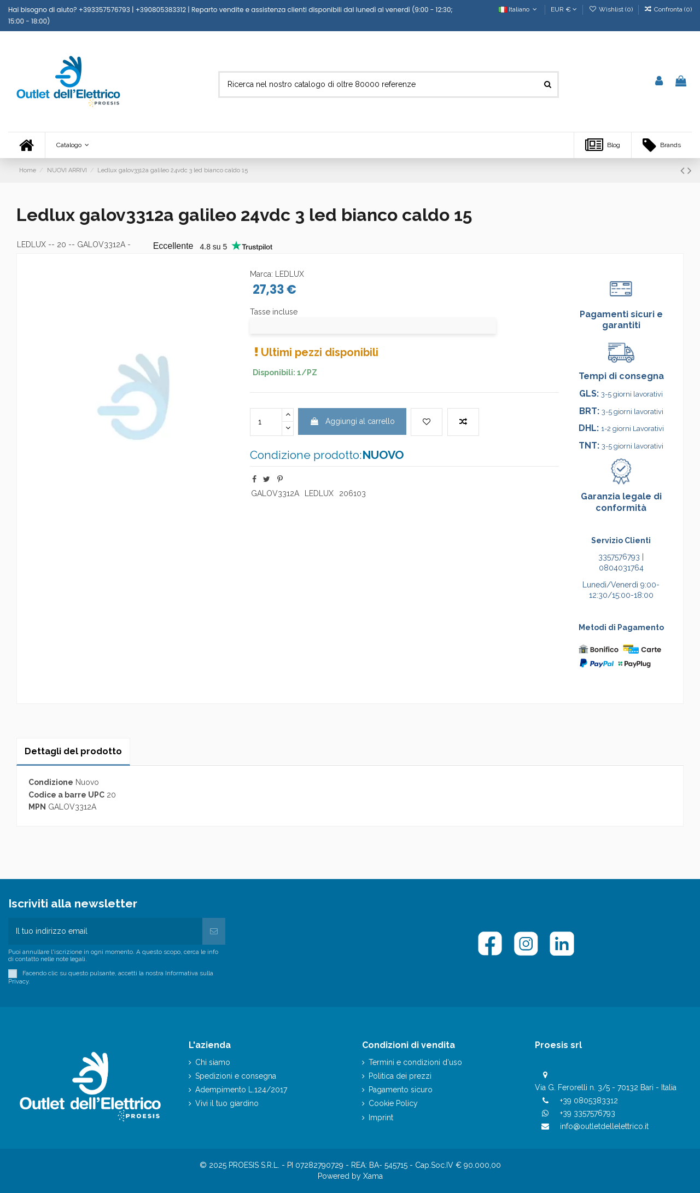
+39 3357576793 (587, 1113)
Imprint (381, 1117)
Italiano (518, 9)
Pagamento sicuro (401, 1089)
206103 (352, 493)
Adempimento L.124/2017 (241, 1089)
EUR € (564, 9)
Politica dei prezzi (400, 1076)
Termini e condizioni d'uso (415, 1062)
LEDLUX (31, 244)
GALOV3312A (275, 493)
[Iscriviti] (213, 931)
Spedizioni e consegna (235, 1076)
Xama (373, 1176)
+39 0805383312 (589, 1100)
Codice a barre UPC (66, 794)
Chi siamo (212, 1062)
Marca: (261, 274)
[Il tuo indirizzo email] (105, 931)
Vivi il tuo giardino (227, 1103)
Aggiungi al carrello (352, 421)
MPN (37, 806)
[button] (72, 145)
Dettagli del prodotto (73, 751)
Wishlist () (611, 9)
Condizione (50, 782)
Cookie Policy (393, 1103)
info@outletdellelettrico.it (604, 1126)
